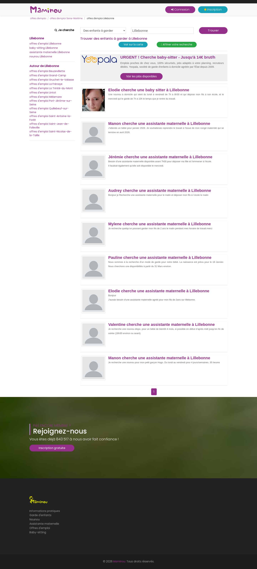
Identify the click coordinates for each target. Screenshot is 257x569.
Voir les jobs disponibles (141, 76)
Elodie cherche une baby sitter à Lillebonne (148, 90)
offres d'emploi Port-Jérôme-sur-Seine (50, 102)
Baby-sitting (37, 532)
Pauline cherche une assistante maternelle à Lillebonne (159, 257)
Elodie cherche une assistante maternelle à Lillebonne (158, 291)
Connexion (180, 10)
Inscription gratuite (52, 448)
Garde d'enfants (40, 515)
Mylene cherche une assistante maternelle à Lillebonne (159, 224)
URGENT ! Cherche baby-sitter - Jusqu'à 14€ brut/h (167, 57)
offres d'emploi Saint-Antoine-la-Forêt (50, 118)
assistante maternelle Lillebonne (49, 52)
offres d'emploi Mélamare (45, 97)
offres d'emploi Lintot (42, 92)
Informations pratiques (44, 511)
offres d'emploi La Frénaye (45, 84)
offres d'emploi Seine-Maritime (66, 18)
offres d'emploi (38, 18)
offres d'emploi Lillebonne (45, 43)
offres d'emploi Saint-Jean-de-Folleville (49, 125)
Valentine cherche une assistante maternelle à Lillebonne (161, 324)
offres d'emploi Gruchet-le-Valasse (51, 79)
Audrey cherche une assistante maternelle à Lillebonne (159, 190)
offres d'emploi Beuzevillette (47, 71)
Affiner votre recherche (176, 44)
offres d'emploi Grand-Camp (47, 75)
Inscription (213, 10)
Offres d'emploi (39, 528)
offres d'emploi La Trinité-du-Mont (51, 88)
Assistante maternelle (44, 524)
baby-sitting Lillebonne (43, 48)
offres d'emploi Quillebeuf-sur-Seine (49, 110)
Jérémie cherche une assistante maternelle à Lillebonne (160, 157)
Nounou (34, 519)
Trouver (213, 30)
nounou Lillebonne (40, 56)
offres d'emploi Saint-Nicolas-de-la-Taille (50, 133)
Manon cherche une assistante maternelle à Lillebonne (159, 123)
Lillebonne (36, 38)
